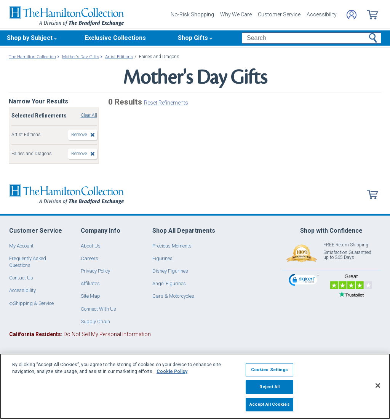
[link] (304, 280)
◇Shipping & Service (31, 303)
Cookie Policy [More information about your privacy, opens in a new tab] (172, 371)
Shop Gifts (193, 37)
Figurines (162, 258)
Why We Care (236, 14)
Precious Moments (172, 246)
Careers (89, 258)
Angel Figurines (169, 283)
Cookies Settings (269, 369)
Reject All (269, 386)
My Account (21, 246)
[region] (195, 386)
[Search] (311, 38)
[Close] (377, 385)
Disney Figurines (170, 271)
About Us (91, 246)
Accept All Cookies (269, 404)
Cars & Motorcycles (173, 296)
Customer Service (279, 14)
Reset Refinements (166, 103)
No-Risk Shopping (192, 14)
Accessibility (322, 14)
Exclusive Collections (115, 37)
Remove (79, 134)
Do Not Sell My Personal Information (80, 334)
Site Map (90, 296)
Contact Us (21, 278)
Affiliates (90, 283)
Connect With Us (98, 309)
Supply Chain (95, 321)
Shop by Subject (30, 37)
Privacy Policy (95, 271)
